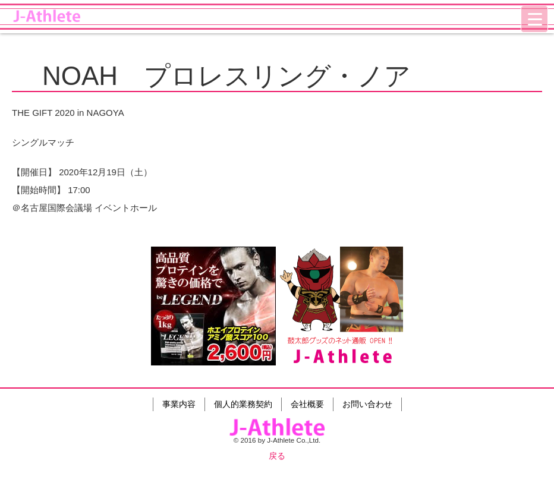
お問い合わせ (367, 404)
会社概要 (307, 404)
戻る (277, 456)
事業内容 (179, 404)
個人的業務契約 (243, 404)
